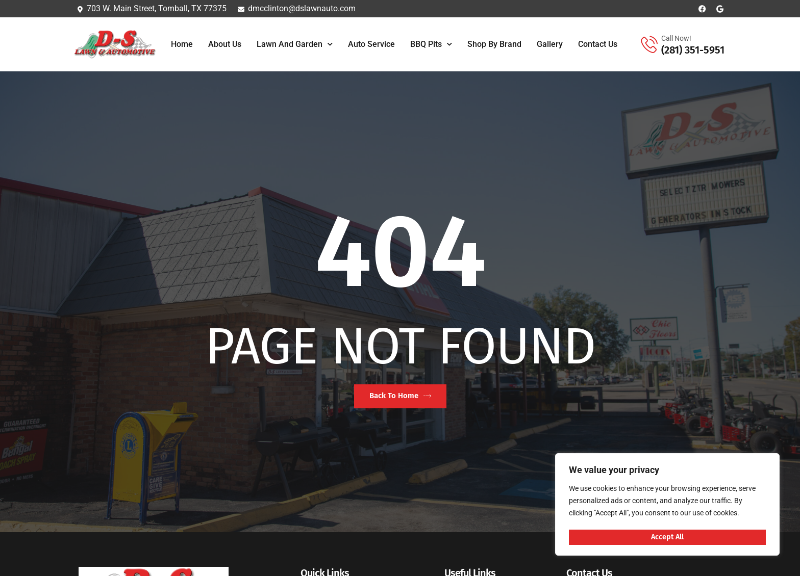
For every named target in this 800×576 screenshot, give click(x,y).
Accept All (668, 536)
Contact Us (597, 44)
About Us (224, 44)
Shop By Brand (494, 44)
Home (182, 44)
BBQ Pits (431, 44)
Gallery (550, 44)
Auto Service (371, 44)
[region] (667, 505)
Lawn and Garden (295, 44)
